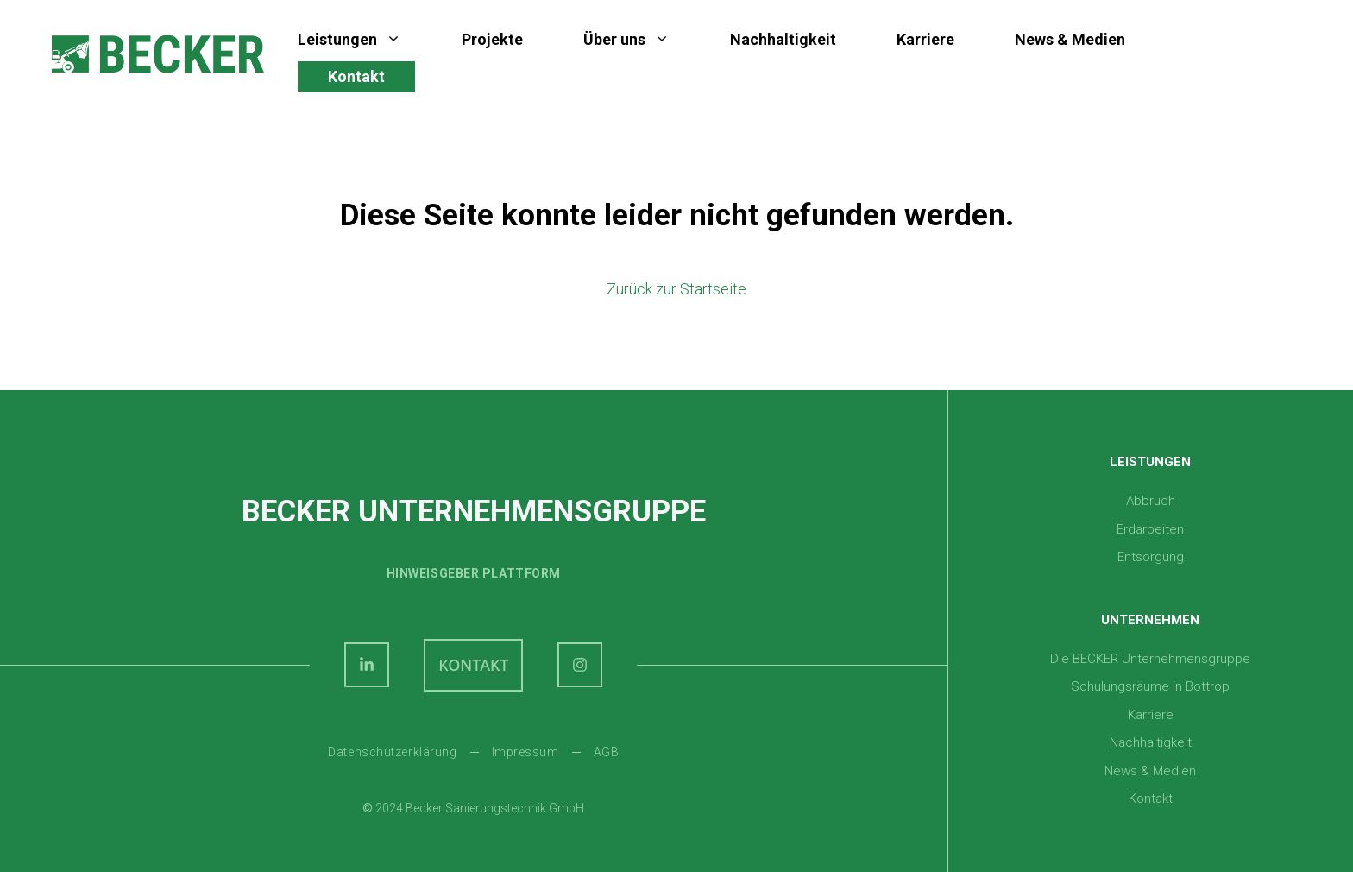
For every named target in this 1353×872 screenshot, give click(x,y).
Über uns (641, 39)
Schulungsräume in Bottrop (1150, 686)
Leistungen (364, 39)
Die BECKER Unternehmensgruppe (1150, 659)
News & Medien (1070, 39)
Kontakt (356, 76)
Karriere (925, 39)
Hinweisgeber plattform (474, 573)
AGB (607, 752)
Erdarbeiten (1150, 529)
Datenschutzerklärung (392, 752)
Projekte (492, 39)
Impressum (525, 752)
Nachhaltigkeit (783, 39)
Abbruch (1150, 501)
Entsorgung (1150, 557)
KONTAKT (473, 664)
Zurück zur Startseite (676, 289)
